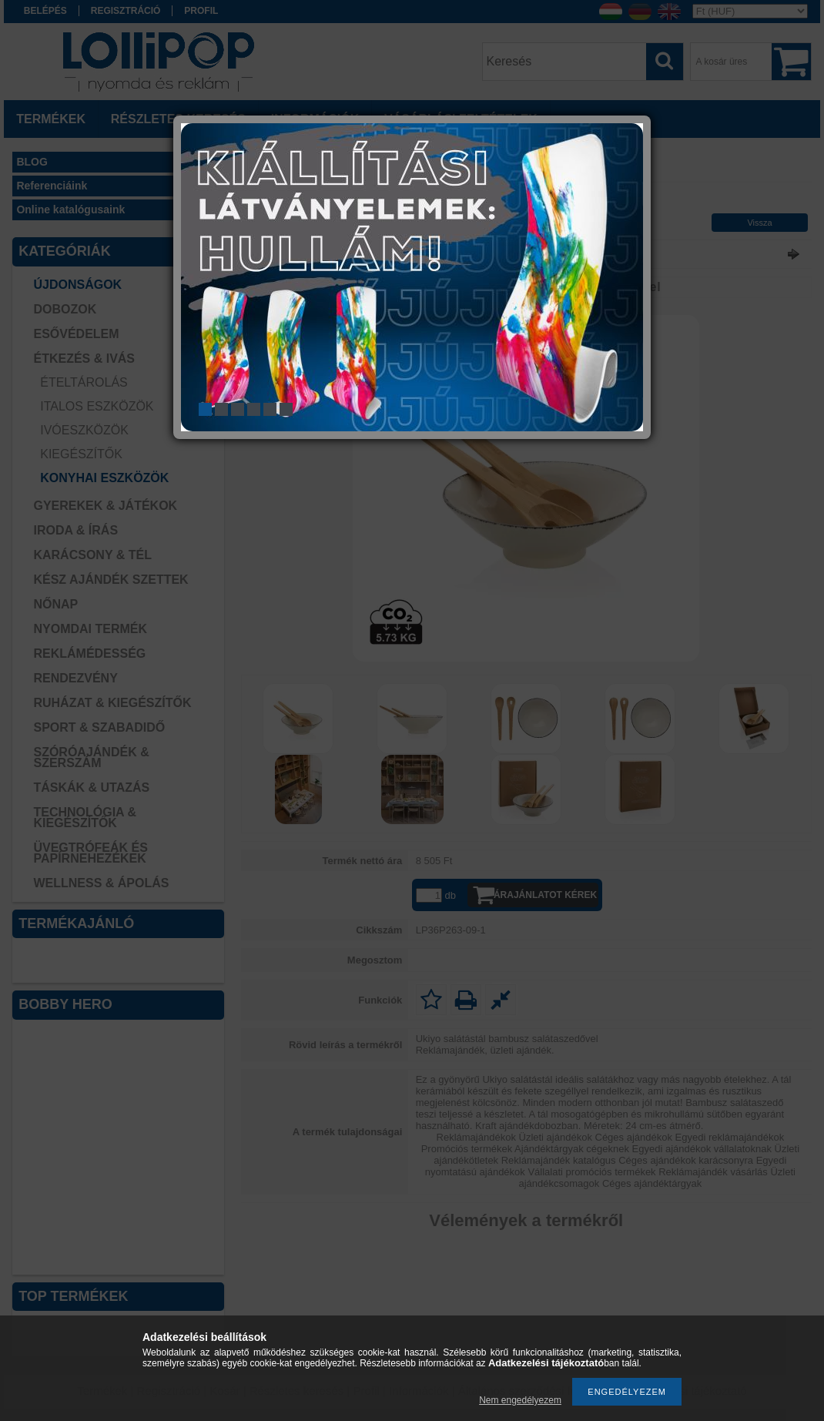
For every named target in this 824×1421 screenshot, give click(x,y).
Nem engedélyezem (520, 1400)
